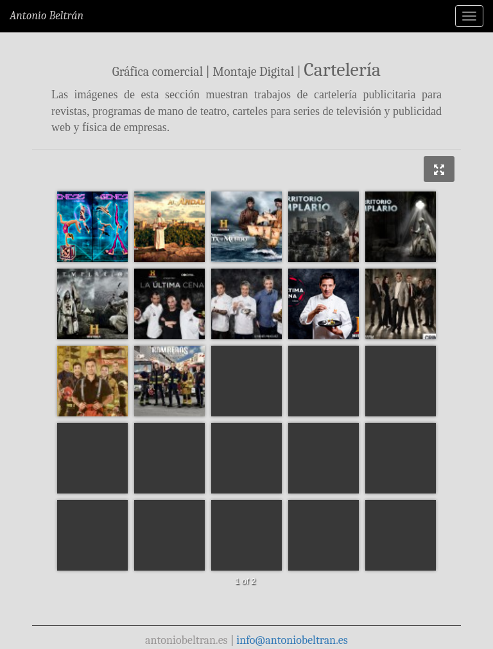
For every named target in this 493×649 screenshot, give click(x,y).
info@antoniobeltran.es (292, 640)
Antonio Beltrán (46, 15)
